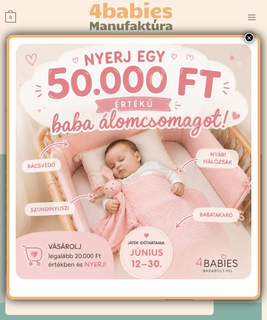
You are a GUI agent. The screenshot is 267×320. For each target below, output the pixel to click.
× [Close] (249, 57)
